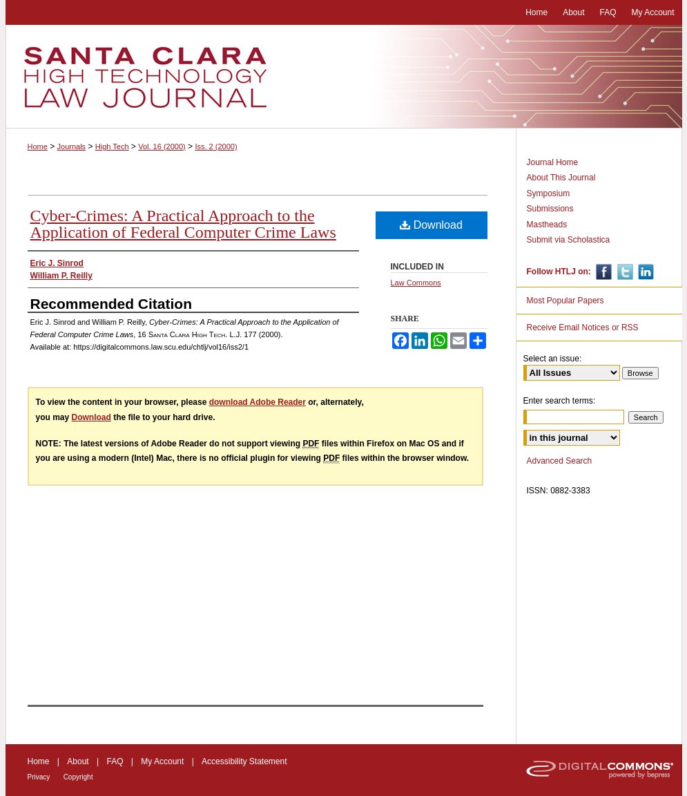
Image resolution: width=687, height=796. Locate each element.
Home (38, 146)
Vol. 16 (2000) (162, 146)
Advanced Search (559, 461)
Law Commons (416, 282)
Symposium (548, 193)
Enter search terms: (559, 401)
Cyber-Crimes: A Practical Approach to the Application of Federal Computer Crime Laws (183, 224)
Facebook (602, 272)
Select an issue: (552, 358)
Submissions (550, 209)
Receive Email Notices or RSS (583, 327)
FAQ (114, 761)
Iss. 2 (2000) (216, 146)
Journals (71, 146)
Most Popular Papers (565, 300)
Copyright (78, 777)
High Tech (112, 146)
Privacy (39, 777)
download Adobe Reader (257, 402)
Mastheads (547, 224)
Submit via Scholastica (568, 240)
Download (431, 225)
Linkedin (644, 272)
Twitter (624, 272)
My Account (162, 761)
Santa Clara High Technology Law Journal (344, 77)
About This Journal (561, 177)
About (77, 761)
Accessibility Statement (244, 761)
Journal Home (553, 162)
